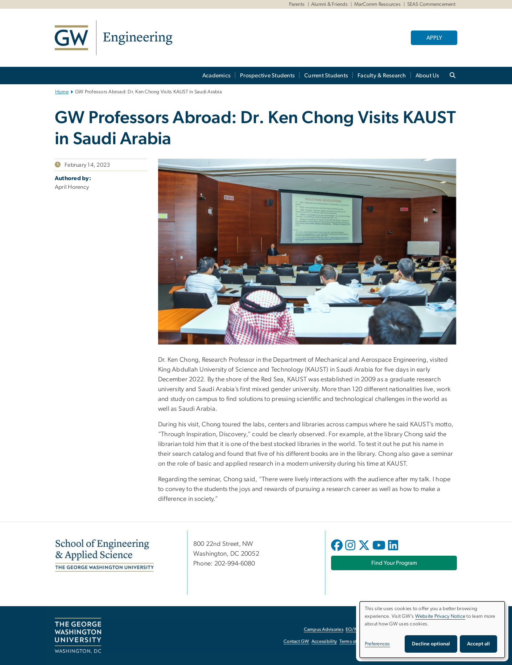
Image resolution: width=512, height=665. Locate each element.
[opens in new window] (337, 551)
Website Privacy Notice (440, 616)
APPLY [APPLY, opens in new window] (434, 38)
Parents (297, 4)
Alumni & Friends (329, 4)
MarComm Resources (377, 4)
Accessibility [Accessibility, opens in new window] (324, 641)
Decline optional (431, 643)
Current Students (326, 75)
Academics (216, 75)
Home (62, 91)
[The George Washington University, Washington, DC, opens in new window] (78, 635)
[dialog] (432, 629)
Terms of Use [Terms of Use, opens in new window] (352, 641)
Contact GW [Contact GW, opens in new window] (296, 641)
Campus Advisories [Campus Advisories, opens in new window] (323, 629)
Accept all (478, 643)
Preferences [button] (377, 643)
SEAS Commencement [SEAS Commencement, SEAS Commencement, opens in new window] (431, 4)
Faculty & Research (382, 75)
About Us (427, 75)
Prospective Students (267, 75)
